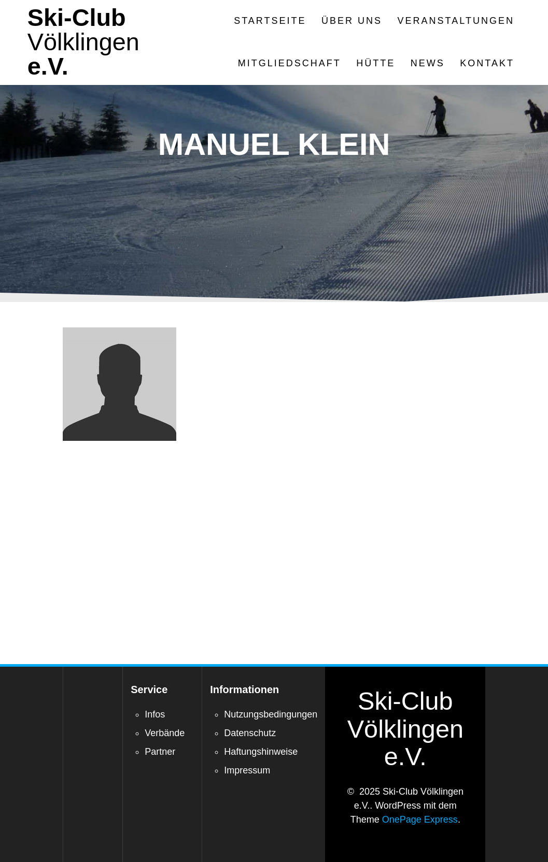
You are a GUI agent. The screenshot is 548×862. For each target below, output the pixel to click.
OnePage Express (420, 819)
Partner (160, 751)
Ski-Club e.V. (83, 42)
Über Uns (351, 21)
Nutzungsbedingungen (270, 714)
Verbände (165, 733)
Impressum (247, 770)
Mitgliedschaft (289, 63)
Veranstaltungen (456, 21)
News (428, 63)
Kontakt (487, 63)
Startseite (270, 21)
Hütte (375, 63)
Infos (155, 714)
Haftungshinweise (261, 751)
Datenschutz (250, 733)
